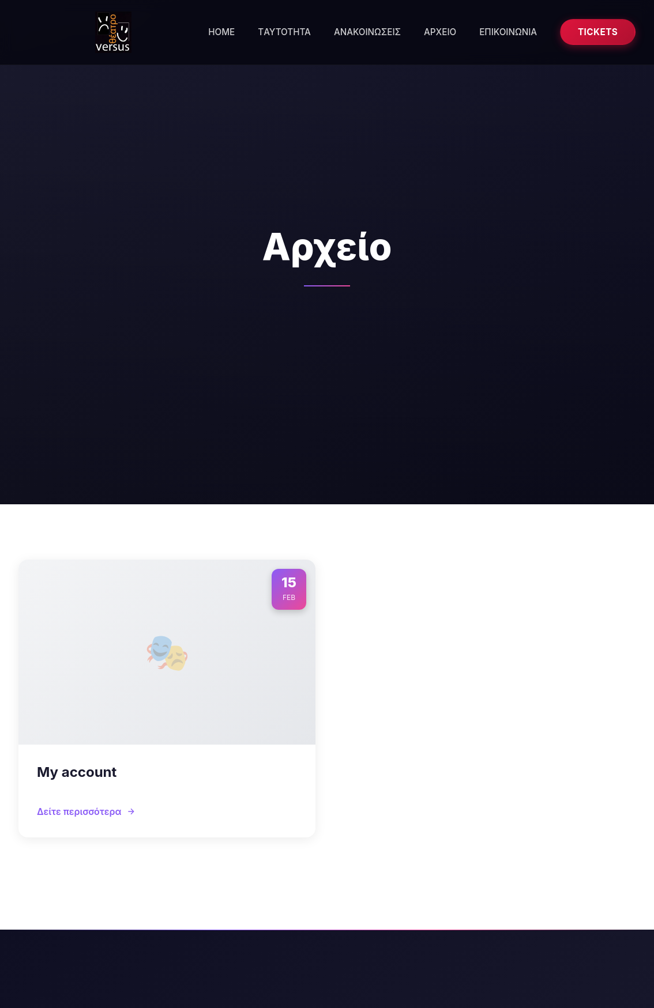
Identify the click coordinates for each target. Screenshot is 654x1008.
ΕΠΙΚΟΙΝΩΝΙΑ (508, 32)
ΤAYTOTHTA (284, 32)
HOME (221, 32)
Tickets (598, 32)
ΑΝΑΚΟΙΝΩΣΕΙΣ (367, 32)
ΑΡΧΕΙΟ (440, 32)
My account (76, 772)
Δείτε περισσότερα (86, 811)
